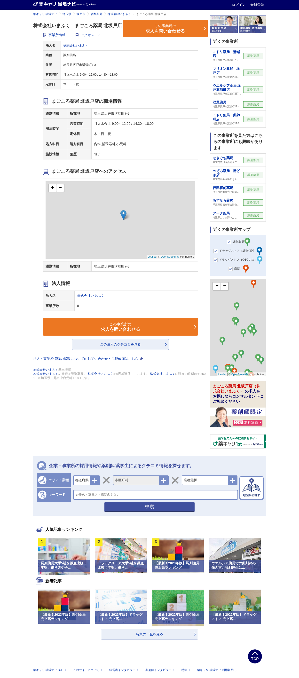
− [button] (60, 188)
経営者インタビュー (124, 670)
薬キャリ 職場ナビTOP (50, 670)
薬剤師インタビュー (160, 670)
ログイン (239, 5)
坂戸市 (81, 14)
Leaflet (152, 256)
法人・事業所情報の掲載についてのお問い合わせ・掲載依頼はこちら (88, 359)
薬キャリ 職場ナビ (45, 14)
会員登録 (257, 5)
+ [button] (52, 188)
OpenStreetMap (170, 256)
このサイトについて (88, 670)
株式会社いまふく (119, 14)
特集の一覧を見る (149, 634)
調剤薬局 (96, 14)
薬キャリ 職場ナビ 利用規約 (217, 670)
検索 (149, 506)
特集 (186, 670)
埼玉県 (67, 14)
